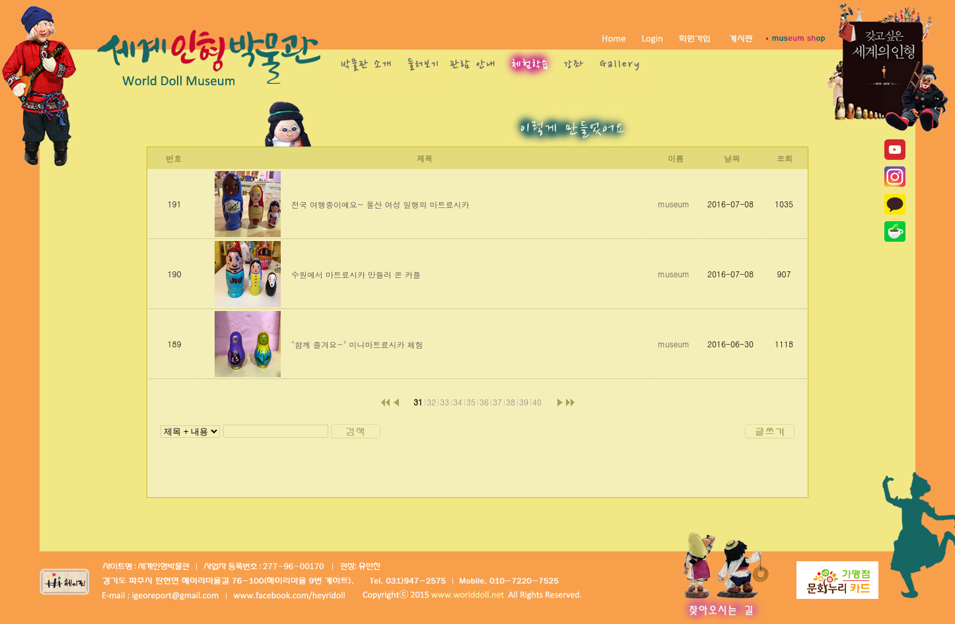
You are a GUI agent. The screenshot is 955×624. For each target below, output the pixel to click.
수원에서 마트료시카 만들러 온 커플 (356, 274)
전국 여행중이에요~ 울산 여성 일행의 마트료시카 (380, 204)
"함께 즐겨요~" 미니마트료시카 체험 (357, 344)
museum (674, 203)
